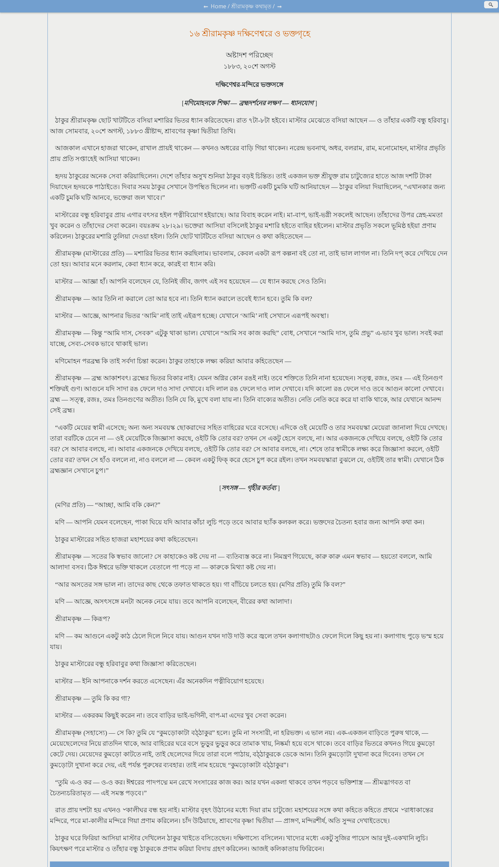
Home (218, 6)
